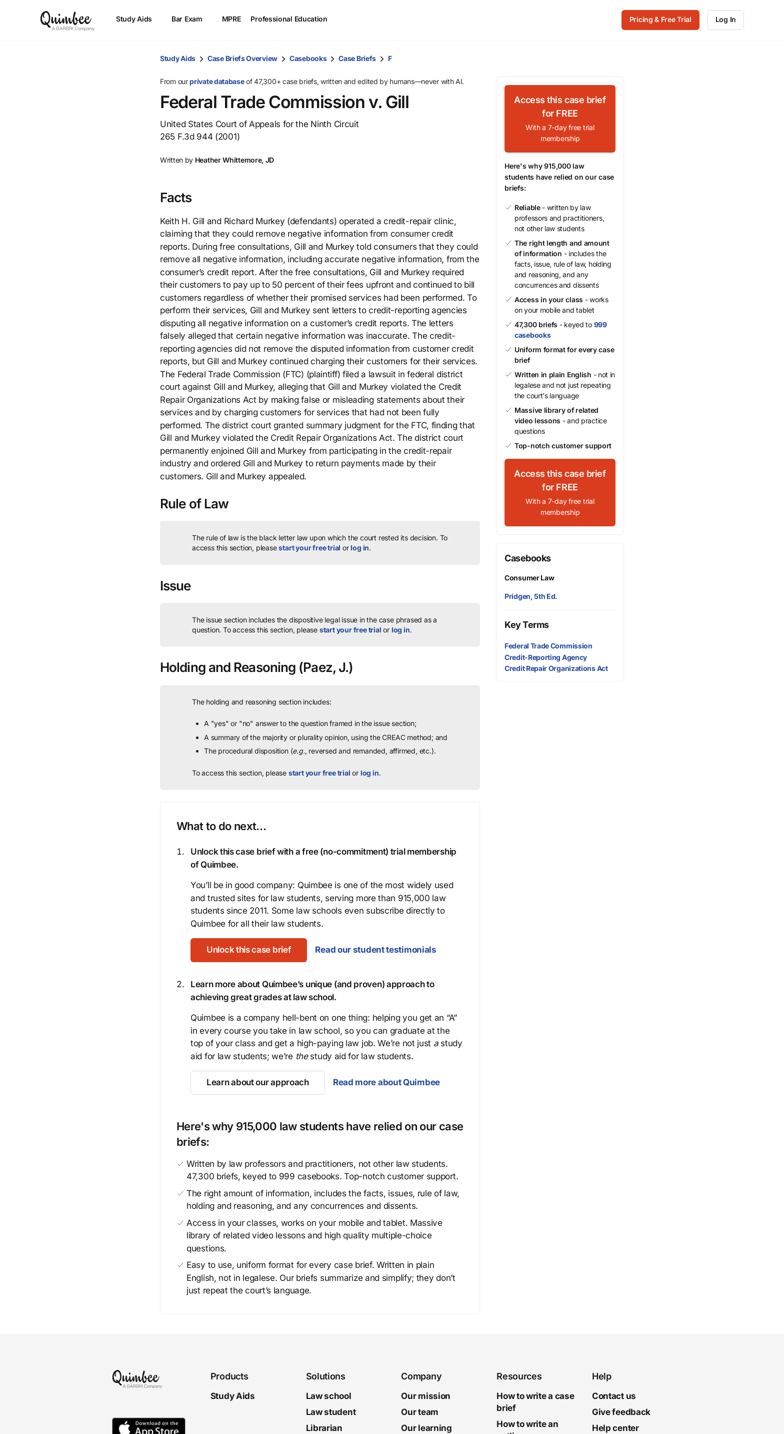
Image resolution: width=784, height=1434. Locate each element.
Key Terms (526, 624)
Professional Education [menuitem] (293, 19)
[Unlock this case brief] (248, 950)
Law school (329, 1396)
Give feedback (621, 1412)
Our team (419, 1412)
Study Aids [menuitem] (139, 19)
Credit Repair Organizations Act (556, 668)
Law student (331, 1412)
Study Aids (178, 58)
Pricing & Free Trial (661, 19)
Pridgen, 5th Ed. (531, 596)
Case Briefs (357, 58)
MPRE (231, 19)
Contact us (614, 1396)
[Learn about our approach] (257, 1083)
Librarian (324, 1428)
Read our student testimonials (375, 950)
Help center (615, 1428)
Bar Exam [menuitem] (192, 19)
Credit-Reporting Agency (545, 657)
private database (217, 81)
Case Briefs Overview (243, 58)
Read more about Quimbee (386, 1082)
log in (359, 547)
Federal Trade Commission (548, 645)
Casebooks (308, 58)
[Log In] (726, 20)
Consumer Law (529, 577)
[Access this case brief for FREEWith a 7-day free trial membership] (560, 119)
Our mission (425, 1396)
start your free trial (309, 547)
